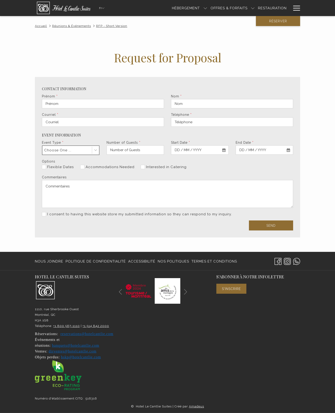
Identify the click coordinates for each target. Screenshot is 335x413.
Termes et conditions (214, 261)
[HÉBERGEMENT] (186, 8)
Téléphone (181, 115)
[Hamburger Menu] (295, 8)
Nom (176, 96)
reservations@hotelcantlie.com (86, 334)
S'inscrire (231, 289)
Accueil (41, 26)
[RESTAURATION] (272, 8)
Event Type (53, 142)
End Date (245, 142)
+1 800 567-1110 (66, 326)
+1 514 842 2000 (96, 326)
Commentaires (54, 177)
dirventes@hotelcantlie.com (73, 351)
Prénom (50, 96)
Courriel (50, 115)
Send (271, 225)
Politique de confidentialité (96, 261)
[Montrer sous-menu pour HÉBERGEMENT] (205, 8)
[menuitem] (49, 261)
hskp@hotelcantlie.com (81, 357)
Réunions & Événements (71, 26)
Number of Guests (124, 142)
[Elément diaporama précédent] (120, 292)
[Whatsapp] (296, 261)
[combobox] (70, 150)
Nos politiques (173, 261)
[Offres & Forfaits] (229, 8)
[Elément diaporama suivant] (185, 292)
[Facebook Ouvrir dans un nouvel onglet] (278, 261)
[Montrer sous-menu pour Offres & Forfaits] (253, 8)
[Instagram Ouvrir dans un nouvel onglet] (287, 261)
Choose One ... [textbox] (57, 150)
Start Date (180, 142)
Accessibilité (141, 261)
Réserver (278, 21)
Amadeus (196, 406)
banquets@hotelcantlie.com (75, 345)
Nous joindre (49, 261)
